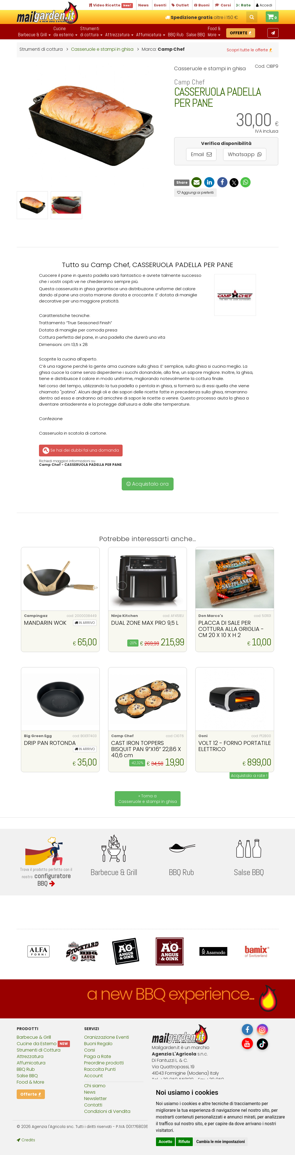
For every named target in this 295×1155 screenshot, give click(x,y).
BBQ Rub (176, 35)
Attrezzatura (30, 1056)
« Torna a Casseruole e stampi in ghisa (147, 798)
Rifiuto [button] (184, 1141)
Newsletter (95, 1098)
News (90, 1092)
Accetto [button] (165, 1141)
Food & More (30, 1082)
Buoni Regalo (98, 1043)
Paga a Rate (97, 1056)
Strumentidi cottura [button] (91, 31)
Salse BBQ (195, 35)
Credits (26, 1140)
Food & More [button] (214, 31)
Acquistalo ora (147, 483)
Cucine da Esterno (37, 1043)
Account (93, 1075)
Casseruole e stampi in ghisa (102, 49)
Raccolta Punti (100, 1069)
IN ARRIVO (85, 622)
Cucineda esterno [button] (65, 31)
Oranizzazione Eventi (106, 1037)
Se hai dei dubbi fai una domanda (80, 450)
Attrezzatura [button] (119, 35)
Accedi (264, 5)
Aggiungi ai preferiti (195, 192)
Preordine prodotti (104, 1063)
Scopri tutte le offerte (249, 50)
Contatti (93, 1105)
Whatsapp (245, 154)
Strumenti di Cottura (38, 1050)
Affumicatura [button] (150, 35)
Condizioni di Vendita (107, 1111)
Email (201, 154)
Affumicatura (31, 1063)
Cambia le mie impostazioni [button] (220, 1141)
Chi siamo (95, 1086)
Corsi (89, 1050)
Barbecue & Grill (34, 1037)
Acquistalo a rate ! (249, 775)
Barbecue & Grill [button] (34, 35)
